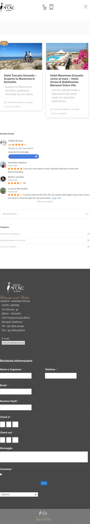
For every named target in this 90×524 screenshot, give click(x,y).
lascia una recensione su (23, 156)
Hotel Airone (15, 140)
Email (4, 385)
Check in (6, 417)
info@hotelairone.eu (13, 342)
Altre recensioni (45, 201)
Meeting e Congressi (10, 234)
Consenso (6, 469)
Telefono (51, 369)
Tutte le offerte (12, 107)
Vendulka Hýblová (17, 162)
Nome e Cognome (11, 369)
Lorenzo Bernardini (18, 188)
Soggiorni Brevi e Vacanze (20, 102)
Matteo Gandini (16, 177)
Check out (7, 432)
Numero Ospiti (9, 401)
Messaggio (6, 448)
